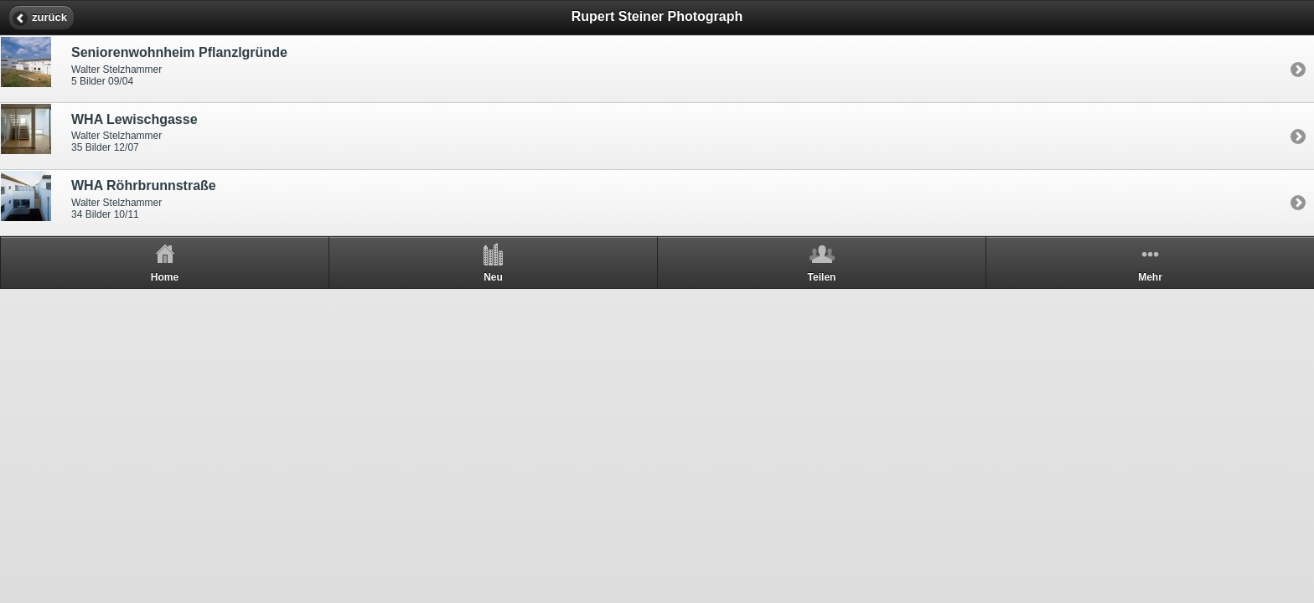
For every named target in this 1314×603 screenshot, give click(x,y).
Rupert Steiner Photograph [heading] (657, 16)
